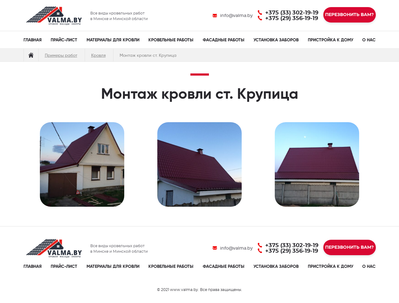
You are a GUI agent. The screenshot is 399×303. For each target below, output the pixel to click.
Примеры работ (61, 55)
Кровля (98, 55)
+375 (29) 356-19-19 (291, 18)
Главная (30, 55)
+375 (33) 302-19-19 (291, 13)
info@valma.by (236, 16)
